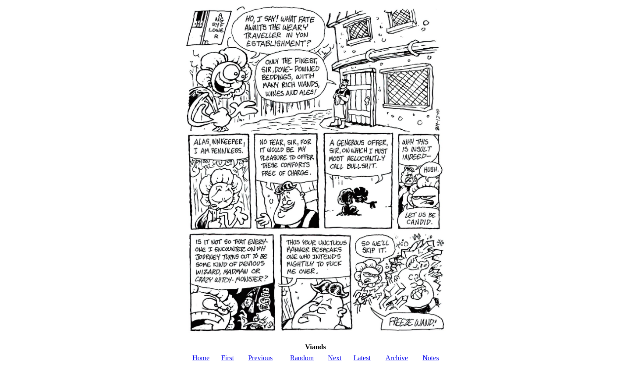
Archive (397, 358)
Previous (260, 358)
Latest (362, 358)
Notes (430, 358)
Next (334, 358)
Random (302, 358)
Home (200, 358)
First (227, 358)
